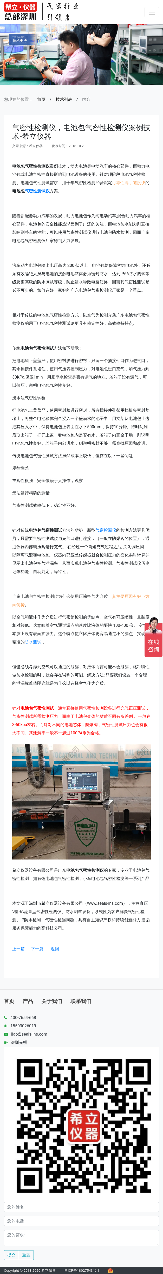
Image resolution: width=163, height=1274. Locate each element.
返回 (55, 948)
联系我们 (80, 1001)
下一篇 (37, 948)
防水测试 (33, 641)
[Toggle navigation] (152, 12)
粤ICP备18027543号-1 (82, 1270)
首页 (41, 99)
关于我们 (51, 1001)
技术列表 (64, 99)
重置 (26, 1255)
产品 (28, 1001)
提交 (11, 1255)
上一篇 (18, 948)
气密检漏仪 (105, 530)
